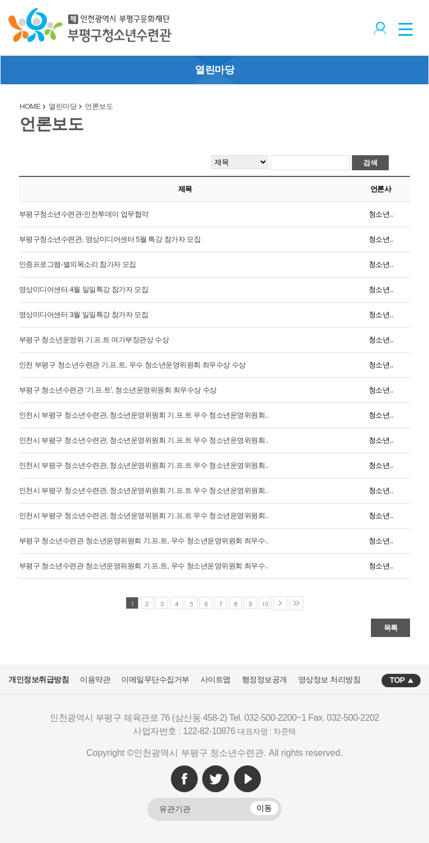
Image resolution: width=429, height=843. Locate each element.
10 (265, 604)
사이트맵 (216, 679)
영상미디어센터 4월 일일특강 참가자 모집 (84, 289)
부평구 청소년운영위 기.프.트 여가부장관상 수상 (94, 340)
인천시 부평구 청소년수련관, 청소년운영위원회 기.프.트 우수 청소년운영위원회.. (144, 415)
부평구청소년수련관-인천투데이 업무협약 (84, 214)
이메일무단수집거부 (155, 679)
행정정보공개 (264, 679)
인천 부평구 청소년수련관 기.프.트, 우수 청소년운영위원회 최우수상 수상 (132, 365)
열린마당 (214, 69)
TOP (397, 680)
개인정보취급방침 (38, 679)
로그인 (379, 27)
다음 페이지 (280, 603)
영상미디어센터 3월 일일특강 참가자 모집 (84, 314)
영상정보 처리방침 (329, 679)
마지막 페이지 (296, 603)
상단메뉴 (409, 28)
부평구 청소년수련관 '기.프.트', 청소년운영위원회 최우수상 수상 (118, 390)
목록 (391, 628)
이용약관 (95, 679)
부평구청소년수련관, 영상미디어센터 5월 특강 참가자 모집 (110, 239)
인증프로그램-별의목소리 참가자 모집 (77, 264)
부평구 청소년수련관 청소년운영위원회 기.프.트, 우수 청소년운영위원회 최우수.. (144, 541)
